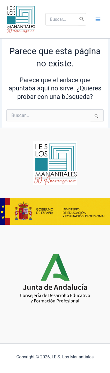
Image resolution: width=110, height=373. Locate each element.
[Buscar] (82, 19)
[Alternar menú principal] (98, 19)
